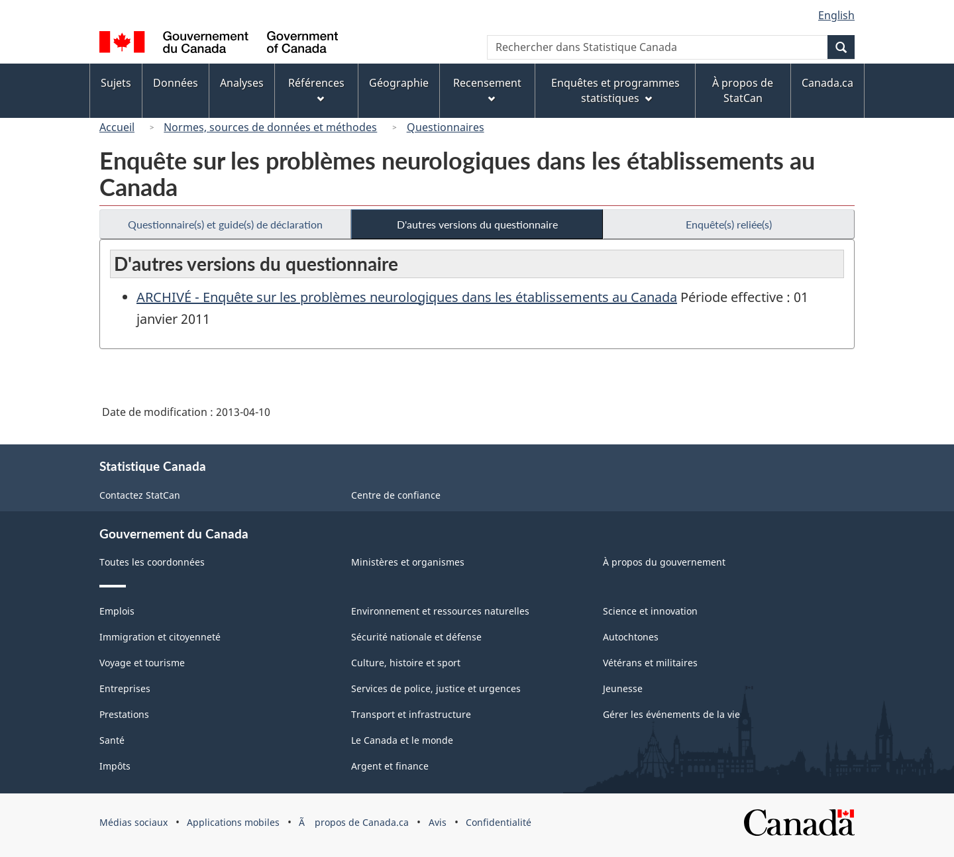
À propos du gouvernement (664, 562)
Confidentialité (498, 822)
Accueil (116, 127)
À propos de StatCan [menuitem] (742, 90)
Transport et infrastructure (411, 714)
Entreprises (124, 688)
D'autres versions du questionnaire (477, 224)
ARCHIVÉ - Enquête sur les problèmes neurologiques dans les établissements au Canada (406, 297)
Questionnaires (445, 127)
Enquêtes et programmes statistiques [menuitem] (615, 90)
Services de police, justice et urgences (436, 688)
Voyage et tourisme (142, 662)
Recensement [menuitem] (487, 89)
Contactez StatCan (139, 495)
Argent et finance (390, 766)
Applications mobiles (233, 822)
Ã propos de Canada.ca (354, 822)
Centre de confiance (396, 495)
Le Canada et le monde (402, 740)
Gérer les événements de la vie (671, 714)
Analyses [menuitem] (242, 83)
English (836, 15)
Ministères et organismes (407, 562)
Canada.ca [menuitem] (827, 83)
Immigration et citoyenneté (160, 636)
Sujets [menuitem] (116, 83)
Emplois (116, 611)
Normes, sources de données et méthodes (270, 127)
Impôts (115, 766)
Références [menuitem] (316, 89)
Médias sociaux (133, 822)
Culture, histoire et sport (405, 662)
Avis (438, 822)
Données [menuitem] (175, 83)
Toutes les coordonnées (152, 562)
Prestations (124, 714)
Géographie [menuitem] (399, 83)
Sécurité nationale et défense (416, 636)
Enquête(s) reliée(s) (729, 224)
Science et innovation (650, 611)
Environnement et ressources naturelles (440, 611)
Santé (112, 740)
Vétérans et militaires (650, 662)
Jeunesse (623, 688)
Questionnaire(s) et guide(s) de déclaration (225, 224)
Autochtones (631, 636)
